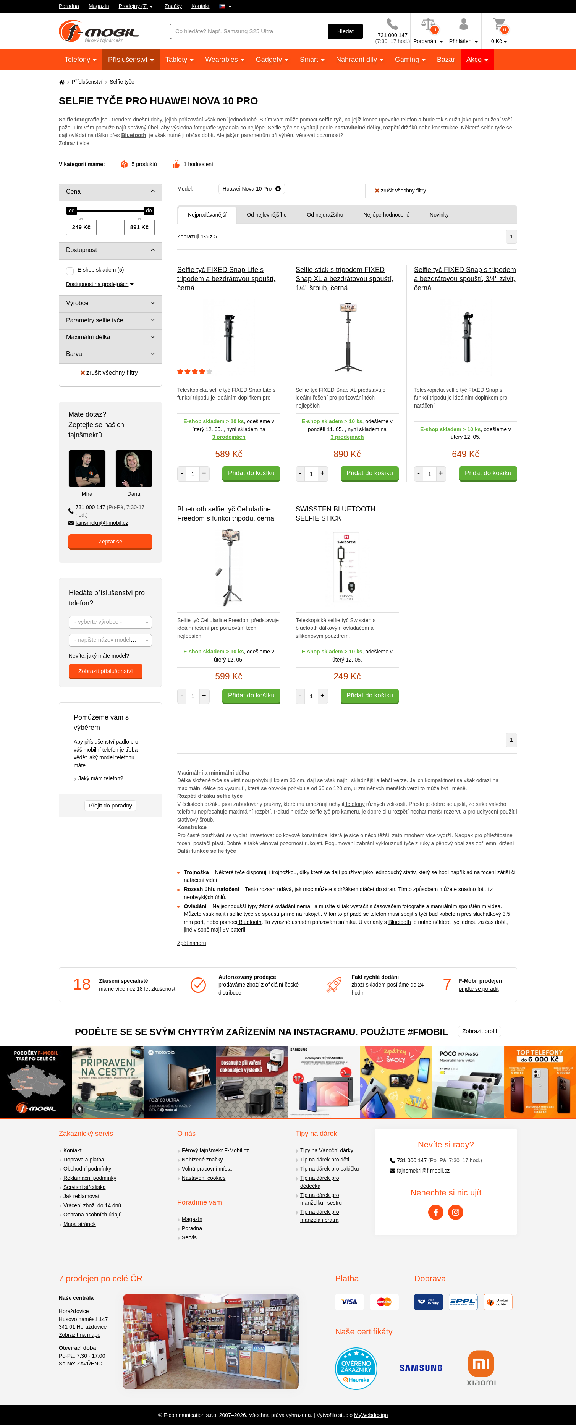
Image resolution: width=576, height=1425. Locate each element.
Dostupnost (81, 250)
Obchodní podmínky (87, 1169)
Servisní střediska (84, 1187)
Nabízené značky (202, 1159)
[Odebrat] (252, 189)
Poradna (69, 6)
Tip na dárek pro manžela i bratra (319, 1216)
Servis (189, 1237)
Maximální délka (88, 337)
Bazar (446, 59)
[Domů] (61, 82)
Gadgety (270, 59)
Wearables (222, 59)
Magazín (99, 6)
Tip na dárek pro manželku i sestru (321, 1199)
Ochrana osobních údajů (92, 1214)
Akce (475, 59)
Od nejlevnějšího (266, 215)
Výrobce (77, 303)
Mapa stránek (79, 1224)
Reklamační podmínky (89, 1178)
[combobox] (110, 622)
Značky (173, 6)
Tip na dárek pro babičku (329, 1169)
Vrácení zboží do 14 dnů (92, 1205)
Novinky (439, 215)
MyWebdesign (371, 1415)
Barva (74, 354)
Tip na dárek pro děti (324, 1159)
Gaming (408, 59)
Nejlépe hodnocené (386, 215)
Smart (310, 59)
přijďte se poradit (478, 989)
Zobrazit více (74, 143)
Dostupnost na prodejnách (97, 284)
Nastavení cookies (203, 1178)
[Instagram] (455, 1212)
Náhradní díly (357, 59)
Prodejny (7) (133, 6)
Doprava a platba (83, 1159)
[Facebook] (435, 1212)
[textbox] (110, 622)
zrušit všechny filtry (109, 372)
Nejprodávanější (207, 215)
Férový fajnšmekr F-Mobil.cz (215, 1150)
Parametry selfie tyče (94, 320)
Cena (73, 191)
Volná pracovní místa (207, 1169)
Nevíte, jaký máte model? (99, 656)
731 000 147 (106, 511)
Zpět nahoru (191, 943)
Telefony (78, 59)
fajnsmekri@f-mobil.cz (98, 523)
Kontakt (200, 6)
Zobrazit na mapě (79, 1335)
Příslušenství (128, 59)
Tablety (177, 59)
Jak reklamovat (81, 1196)
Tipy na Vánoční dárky (326, 1150)
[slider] (71, 211)
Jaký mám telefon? (100, 778)
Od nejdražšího (325, 215)
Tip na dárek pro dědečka (319, 1182)
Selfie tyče (122, 82)
